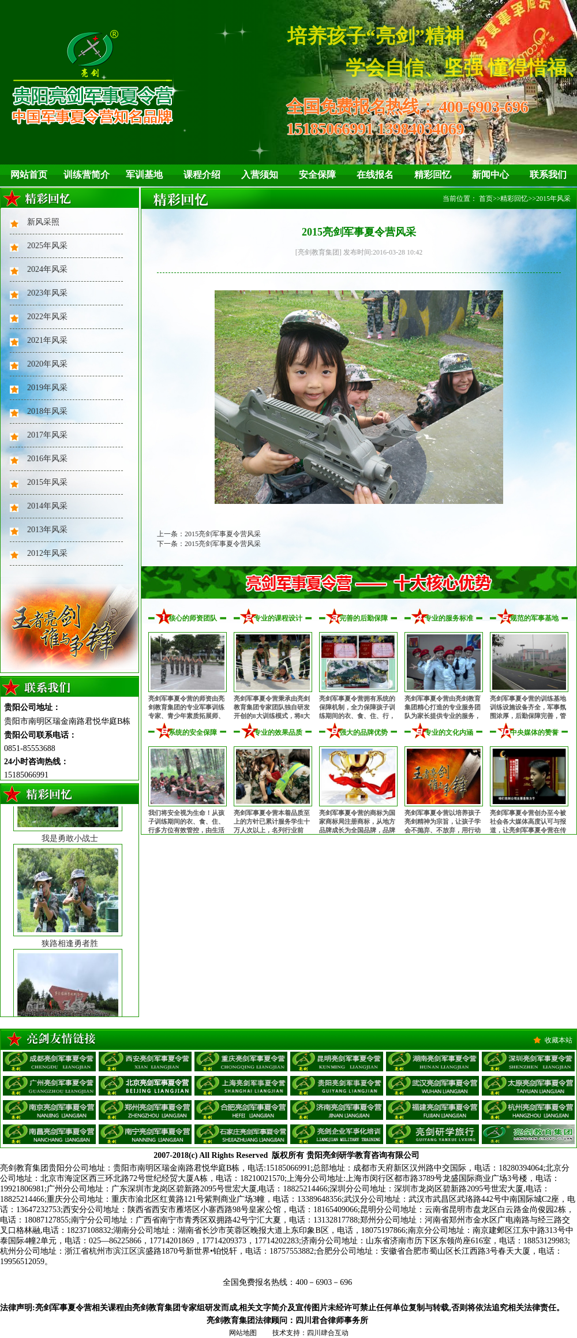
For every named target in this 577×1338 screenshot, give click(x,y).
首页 (486, 199)
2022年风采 (47, 316)
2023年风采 (47, 293)
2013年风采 (47, 529)
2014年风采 (47, 506)
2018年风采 (47, 411)
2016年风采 (47, 458)
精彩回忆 (432, 175)
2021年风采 (47, 340)
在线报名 (375, 175)
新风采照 (43, 222)
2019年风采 (47, 387)
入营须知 (259, 175)
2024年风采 (47, 269)
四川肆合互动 (328, 1333)
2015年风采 (47, 482)
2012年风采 (47, 553)
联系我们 (548, 175)
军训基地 (144, 175)
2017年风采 (47, 435)
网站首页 (28, 175)
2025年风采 (47, 245)
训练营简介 (86, 175)
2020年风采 (47, 364)
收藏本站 (558, 1040)
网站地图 (243, 1333)
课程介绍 (201, 175)
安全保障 (317, 175)
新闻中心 (490, 175)
